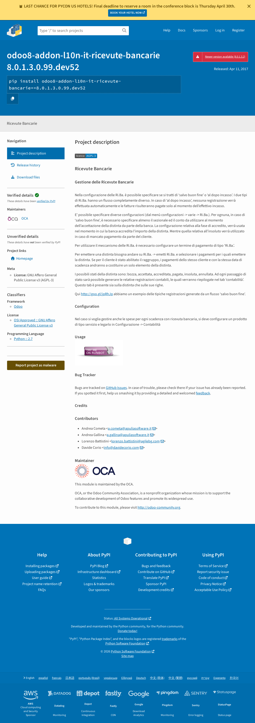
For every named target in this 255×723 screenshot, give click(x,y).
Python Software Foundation (125, 643)
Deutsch (141, 678)
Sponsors (200, 30)
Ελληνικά (126, 678)
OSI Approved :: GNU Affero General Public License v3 (34, 323)
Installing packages (40, 565)
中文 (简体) (157, 678)
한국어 (234, 678)
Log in (220, 30)
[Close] (249, 6)
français (56, 678)
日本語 (69, 678)
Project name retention (40, 583)
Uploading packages (40, 571)
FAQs (42, 589)
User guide (40, 577)
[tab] (36, 153)
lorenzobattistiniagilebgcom (135, 441)
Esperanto (219, 678)
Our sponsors (98, 589)
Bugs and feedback (156, 565)
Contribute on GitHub (154, 571)
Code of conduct (211, 577)
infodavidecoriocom (121, 447)
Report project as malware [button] (36, 365)
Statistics (99, 577)
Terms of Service (211, 565)
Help (166, 30)
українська (110, 678)
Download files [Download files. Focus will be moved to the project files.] (25, 177)
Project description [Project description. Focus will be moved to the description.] (28, 153)
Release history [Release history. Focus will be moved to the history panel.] (25, 165)
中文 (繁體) (176, 678)
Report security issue (213, 571)
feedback (203, 393)
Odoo (18, 306)
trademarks (169, 639)
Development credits (154, 589)
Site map (127, 656)
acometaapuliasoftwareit (129, 428)
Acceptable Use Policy (211, 589)
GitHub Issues (116, 387)
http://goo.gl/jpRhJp (97, 294)
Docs (181, 30)
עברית (205, 678)
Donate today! (127, 631)
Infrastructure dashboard (97, 571)
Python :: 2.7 (23, 338)
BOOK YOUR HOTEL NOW (126, 13)
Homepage (21, 258)
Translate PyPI (154, 577)
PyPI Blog (97, 565)
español (43, 678)
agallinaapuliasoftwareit (128, 434)
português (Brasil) (89, 678)
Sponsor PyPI (156, 583)
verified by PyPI (46, 201)
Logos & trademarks (99, 583)
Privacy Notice (211, 583)
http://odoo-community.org (159, 507)
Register (238, 30)
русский (192, 678)
